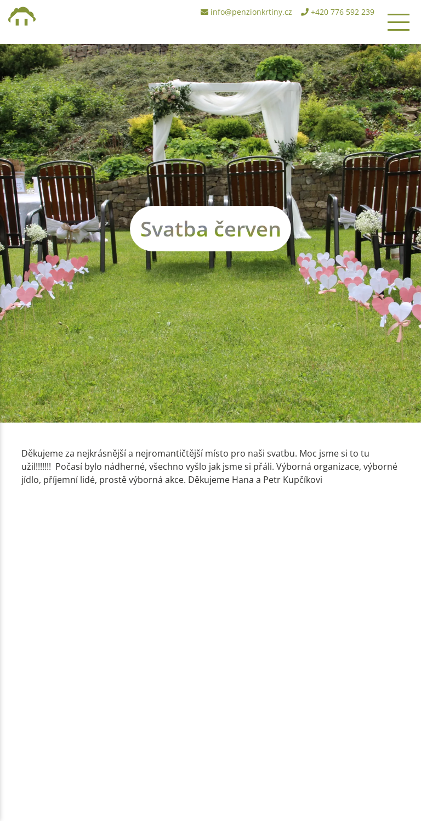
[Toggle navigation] (398, 22)
